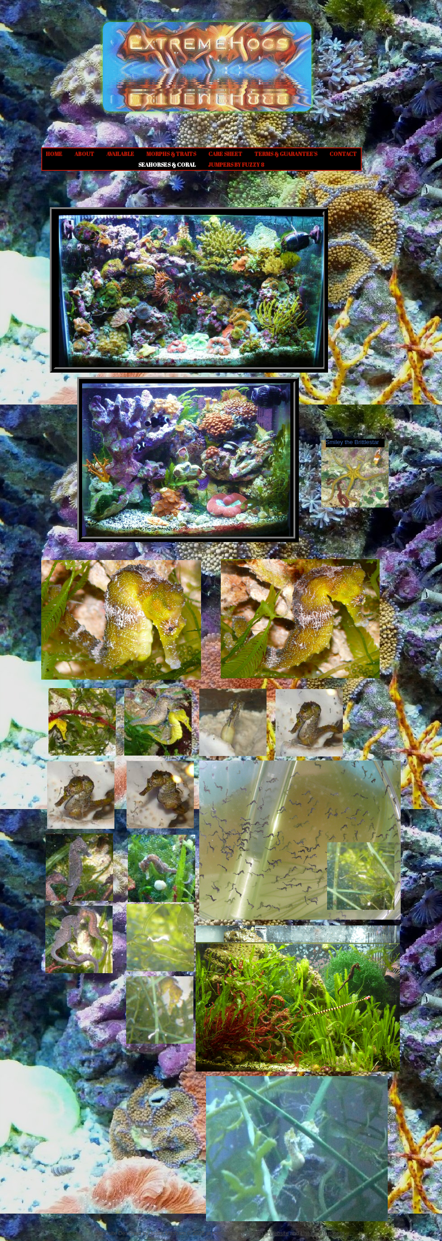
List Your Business (323, 1233)
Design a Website (267, 1233)
